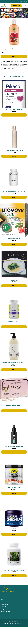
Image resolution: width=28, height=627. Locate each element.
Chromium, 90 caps (14, 529)
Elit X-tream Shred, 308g (14, 487)
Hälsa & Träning (9, 48)
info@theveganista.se (23, 1)
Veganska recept (5, 604)
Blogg (3, 609)
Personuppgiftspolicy (19, 623)
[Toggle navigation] (25, 5)
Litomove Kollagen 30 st (14, 239)
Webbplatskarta (14, 624)
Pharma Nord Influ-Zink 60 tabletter (14, 405)
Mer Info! (14, 56)
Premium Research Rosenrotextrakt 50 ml (14, 446)
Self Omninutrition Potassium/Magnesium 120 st (14, 192)
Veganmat (4, 606)
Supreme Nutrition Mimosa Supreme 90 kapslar (14, 570)
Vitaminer (15, 48)
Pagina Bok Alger (14, 280)
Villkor (13, 623)
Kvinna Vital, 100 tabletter (14, 321)
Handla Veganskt (16, 5)
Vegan (3, 602)
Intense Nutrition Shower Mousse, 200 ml (14, 150)
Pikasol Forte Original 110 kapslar (14, 109)
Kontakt (9, 623)
